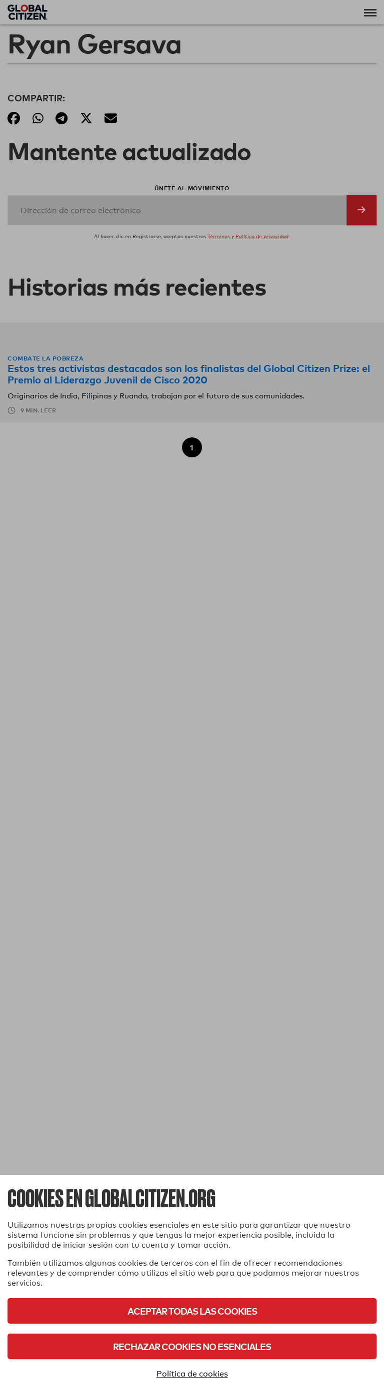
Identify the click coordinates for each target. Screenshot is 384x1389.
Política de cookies (192, 1374)
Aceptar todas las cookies (192, 1311)
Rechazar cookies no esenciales (192, 1346)
